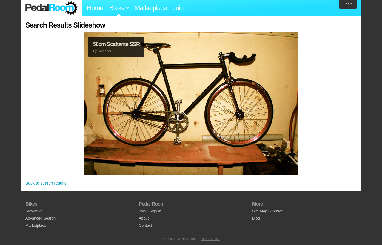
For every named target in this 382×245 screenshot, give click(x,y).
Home (95, 8)
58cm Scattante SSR (116, 44)
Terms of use (210, 239)
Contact (145, 225)
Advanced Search (40, 218)
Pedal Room (51, 8)
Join (178, 8)
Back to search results (46, 183)
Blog (256, 218)
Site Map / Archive (267, 211)
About (144, 218)
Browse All (34, 211)
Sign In (155, 211)
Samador (104, 51)
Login (348, 4)
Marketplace (151, 8)
